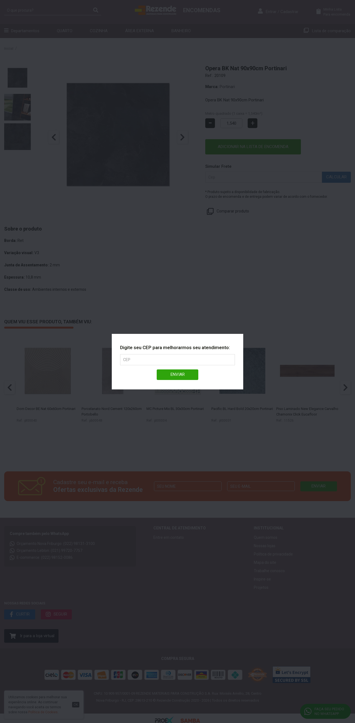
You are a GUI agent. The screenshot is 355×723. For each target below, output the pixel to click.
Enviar (178, 374)
